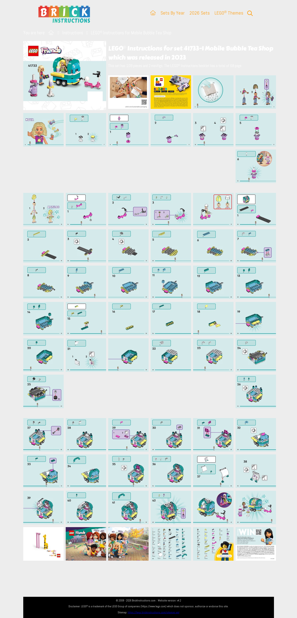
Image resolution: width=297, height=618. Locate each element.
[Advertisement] (150, 169)
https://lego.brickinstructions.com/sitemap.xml (153, 612)
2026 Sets (199, 13)
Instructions (72, 33)
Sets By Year (173, 13)
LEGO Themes (229, 13)
